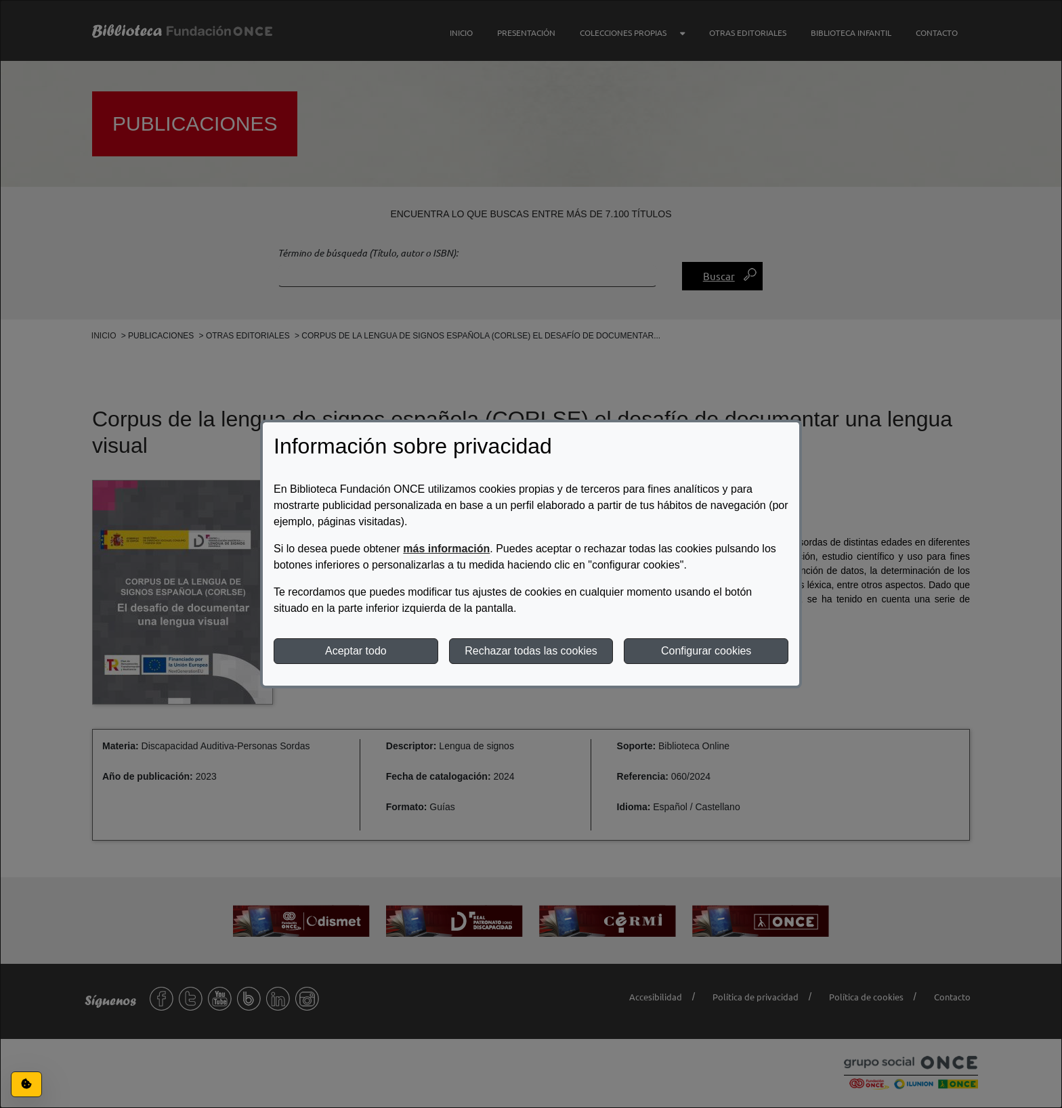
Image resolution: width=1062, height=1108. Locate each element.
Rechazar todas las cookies (531, 651)
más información (446, 548)
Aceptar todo (356, 651)
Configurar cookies (706, 651)
